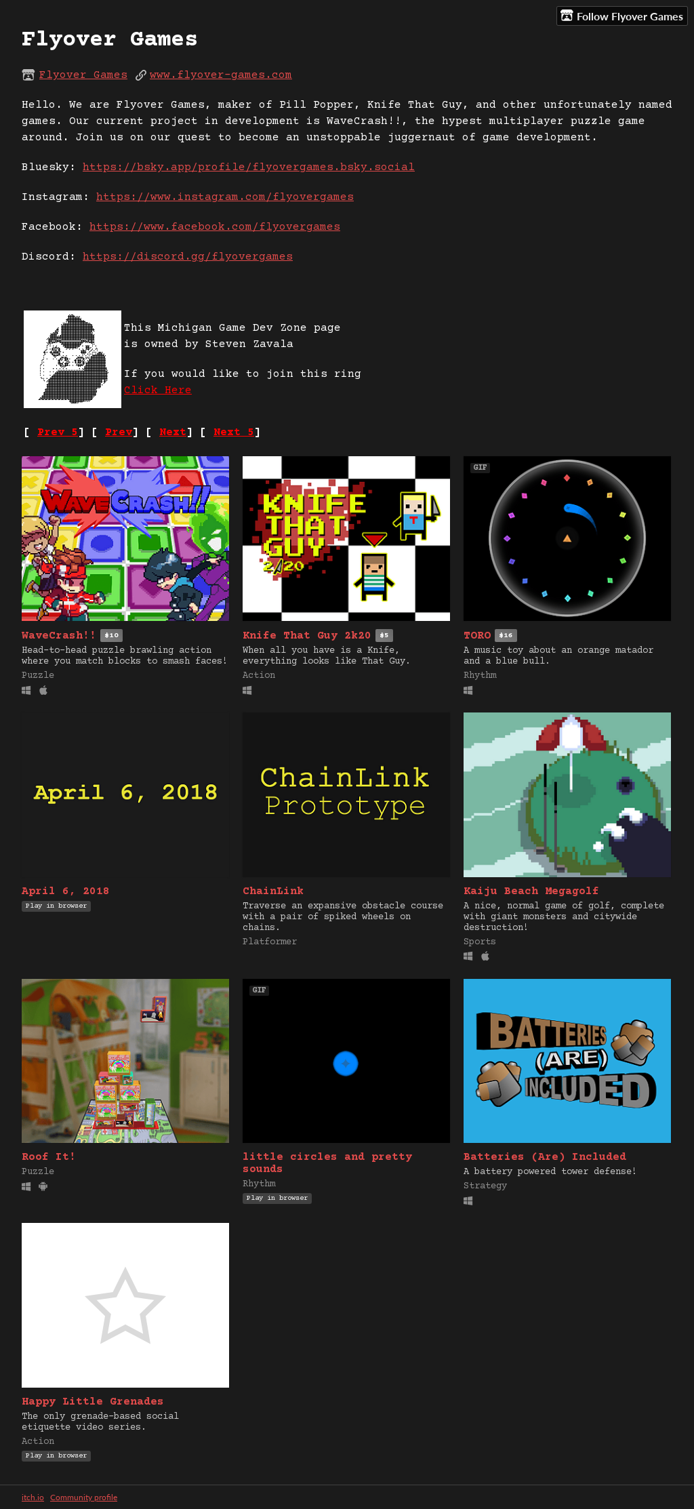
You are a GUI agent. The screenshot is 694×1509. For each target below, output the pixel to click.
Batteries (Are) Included (545, 1157)
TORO (477, 636)
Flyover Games (83, 75)
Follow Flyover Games (621, 15)
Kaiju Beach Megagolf (531, 891)
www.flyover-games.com (221, 75)
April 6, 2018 (66, 891)
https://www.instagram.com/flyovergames (225, 197)
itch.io (33, 1497)
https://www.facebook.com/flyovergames (214, 227)
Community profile (83, 1497)
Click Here (158, 390)
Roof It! (49, 1157)
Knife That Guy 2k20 (307, 636)
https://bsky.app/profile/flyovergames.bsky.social (249, 167)
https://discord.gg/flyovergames (188, 257)
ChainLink (273, 891)
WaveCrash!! (59, 636)
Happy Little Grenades (93, 1402)
